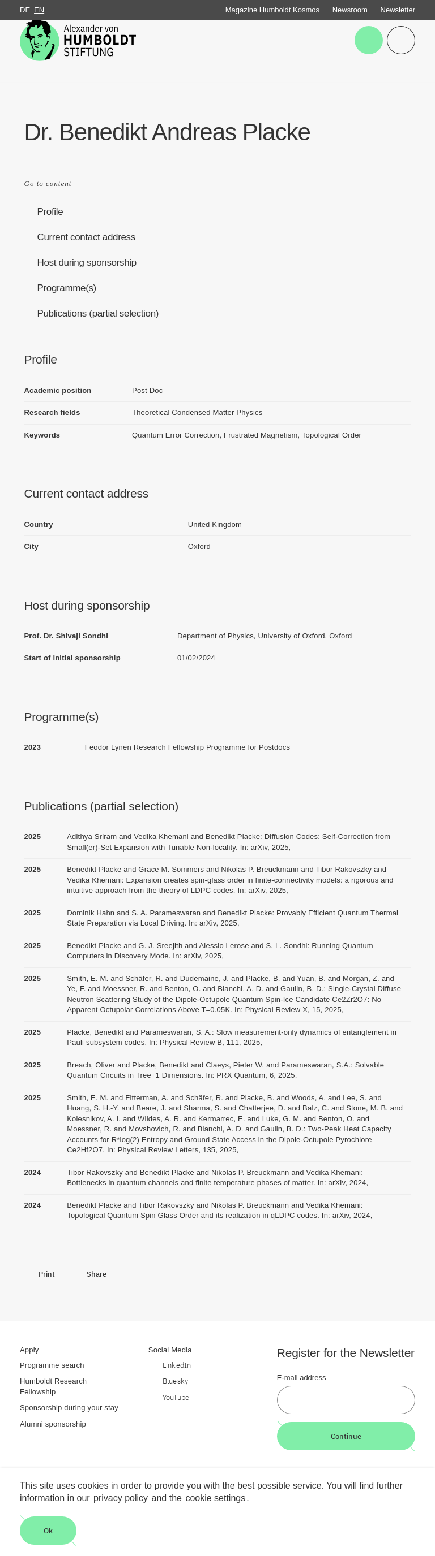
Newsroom (350, 10)
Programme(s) (66, 288)
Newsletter (398, 10)
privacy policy (120, 1498)
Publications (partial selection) (98, 313)
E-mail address (301, 1377)
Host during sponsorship (87, 262)
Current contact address (86, 237)
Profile (50, 211)
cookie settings (215, 1498)
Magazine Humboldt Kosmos (272, 10)
